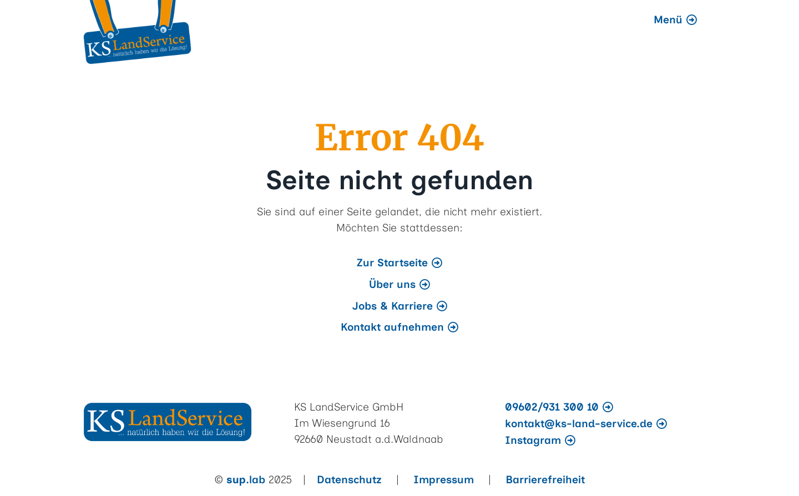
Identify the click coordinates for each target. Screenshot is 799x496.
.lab (245, 479)
